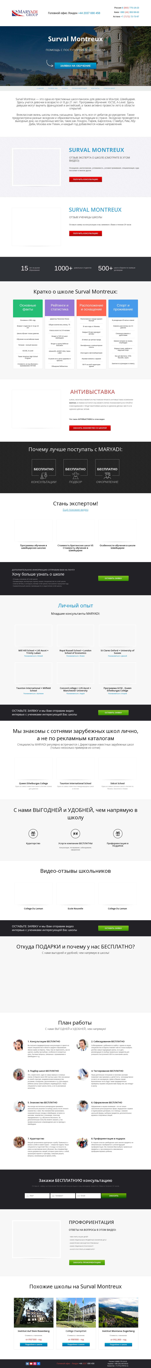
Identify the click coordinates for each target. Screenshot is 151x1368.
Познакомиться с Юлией (33, 656)
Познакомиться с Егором (117, 693)
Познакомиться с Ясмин (75, 656)
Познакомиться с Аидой (75, 693)
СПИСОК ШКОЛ (109, 88)
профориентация (79, 88)
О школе (40, 88)
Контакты (95, 88)
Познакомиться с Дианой (117, 656)
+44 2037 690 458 (89, 13)
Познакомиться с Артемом (33, 693)
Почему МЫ (53, 88)
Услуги (65, 88)
